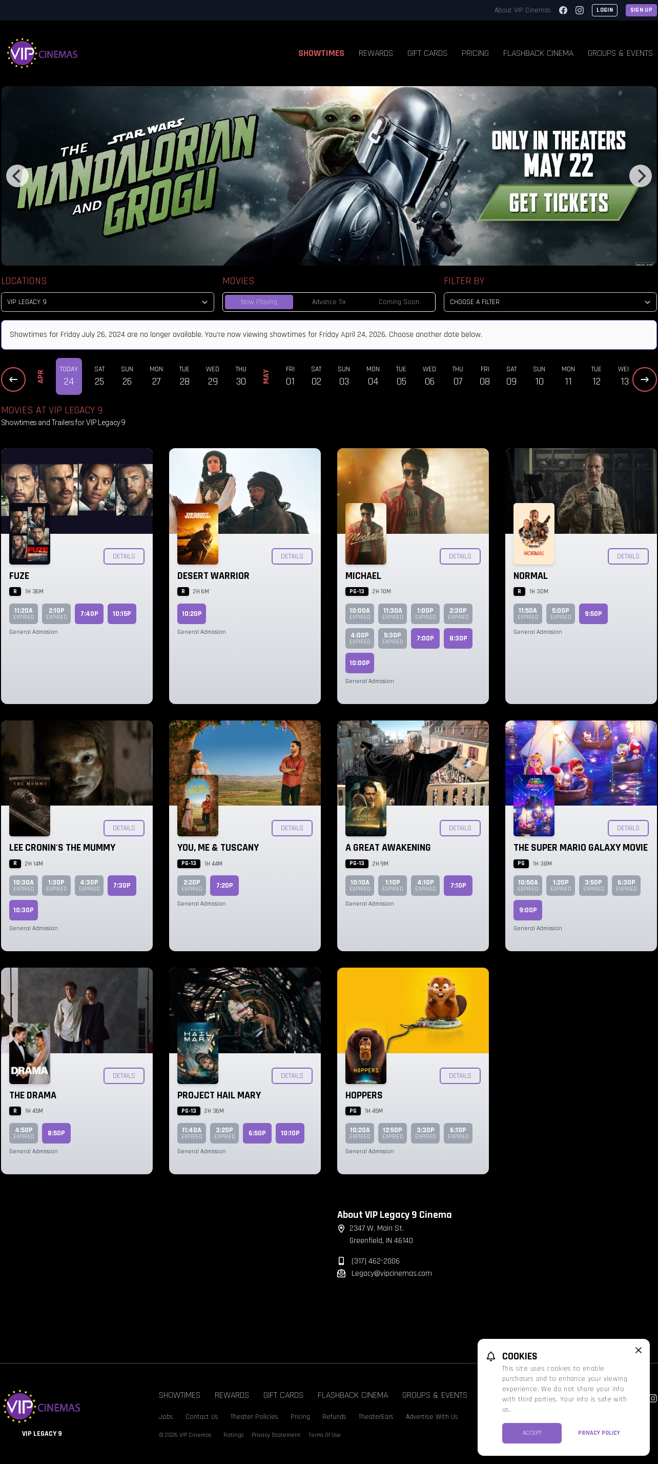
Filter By (464, 281)
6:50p (257, 1133)
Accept (532, 1433)
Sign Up (641, 10)
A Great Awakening (388, 847)
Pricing (475, 53)
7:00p (425, 638)
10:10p (290, 1133)
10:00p (359, 663)
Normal (530, 576)
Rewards (376, 53)
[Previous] (17, 176)
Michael (363, 576)
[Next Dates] (644, 379)
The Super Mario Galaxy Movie (580, 847)
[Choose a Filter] (550, 302)
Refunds (334, 1416)
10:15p (122, 613)
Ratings (233, 1435)
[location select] (107, 302)
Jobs (166, 1416)
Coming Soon (399, 302)
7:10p (458, 885)
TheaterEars (376, 1416)
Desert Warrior (213, 576)
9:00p (528, 910)
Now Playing (259, 302)
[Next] (640, 176)
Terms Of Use (325, 1435)
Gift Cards (427, 53)
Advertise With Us (432, 1416)
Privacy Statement (276, 1435)
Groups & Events (434, 1395)
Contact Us (202, 1416)
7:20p (224, 885)
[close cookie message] (638, 1350)
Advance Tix (329, 302)
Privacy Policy (599, 1433)
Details (124, 556)
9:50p (593, 613)
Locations (24, 281)
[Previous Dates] (13, 379)
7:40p (89, 613)
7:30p (122, 885)
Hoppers (364, 1095)
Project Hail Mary (219, 1095)
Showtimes (321, 53)
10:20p (192, 613)
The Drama (32, 1095)
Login (605, 10)
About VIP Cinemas (523, 10)
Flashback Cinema (538, 53)
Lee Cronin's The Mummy (62, 847)
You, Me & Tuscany (218, 847)
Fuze (19, 576)
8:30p (458, 638)
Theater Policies (254, 1416)
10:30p (23, 910)
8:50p (56, 1133)
